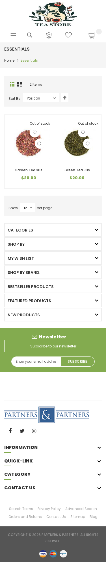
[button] (35, 132)
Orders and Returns (25, 516)
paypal (63, 553)
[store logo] (53, 13)
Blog (94, 516)
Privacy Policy (49, 508)
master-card (53, 553)
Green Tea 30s (77, 170)
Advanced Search (81, 508)
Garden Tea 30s (28, 170)
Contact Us (56, 516)
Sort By (14, 98)
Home (9, 60)
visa (43, 553)
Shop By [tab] (16, 244)
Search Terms (21, 508)
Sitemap (77, 516)
